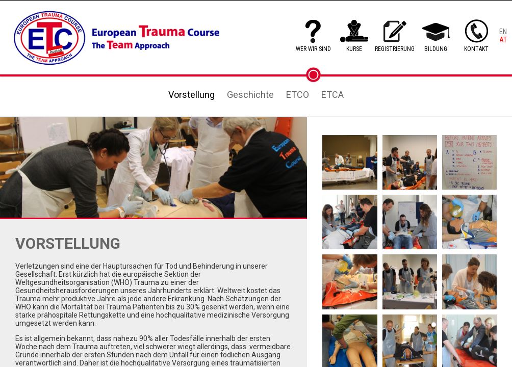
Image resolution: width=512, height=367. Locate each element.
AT (503, 40)
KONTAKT (476, 49)
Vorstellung (191, 94)
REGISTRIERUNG (395, 49)
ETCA (332, 94)
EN (503, 32)
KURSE (354, 49)
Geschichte (250, 94)
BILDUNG (435, 49)
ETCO (297, 94)
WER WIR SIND (313, 49)
